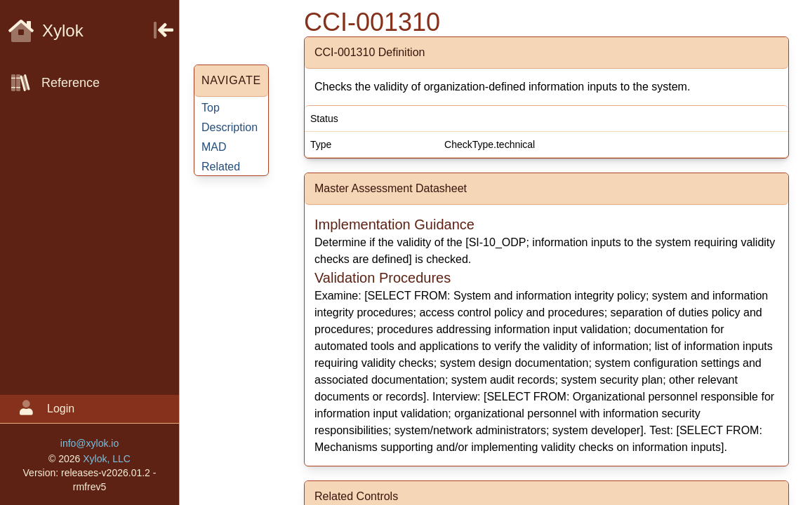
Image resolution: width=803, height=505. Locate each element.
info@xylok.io (89, 443)
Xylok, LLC (107, 458)
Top (210, 108)
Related (220, 167)
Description (229, 127)
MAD (214, 147)
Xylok (46, 30)
